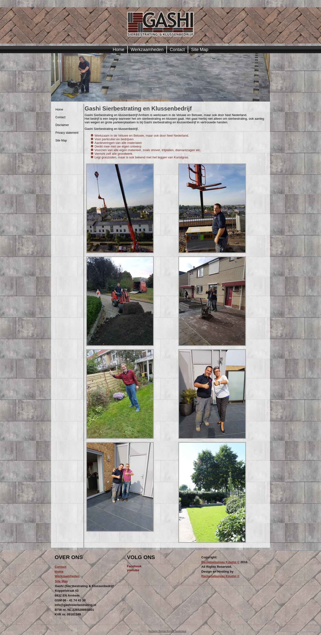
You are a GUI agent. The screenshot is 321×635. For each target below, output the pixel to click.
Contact (177, 49)
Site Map (199, 49)
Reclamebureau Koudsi (219, 576)
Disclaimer (62, 125)
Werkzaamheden (147, 49)
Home (118, 49)
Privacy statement (66, 132)
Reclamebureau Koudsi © (220, 562)
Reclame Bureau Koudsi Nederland (167, 631)
